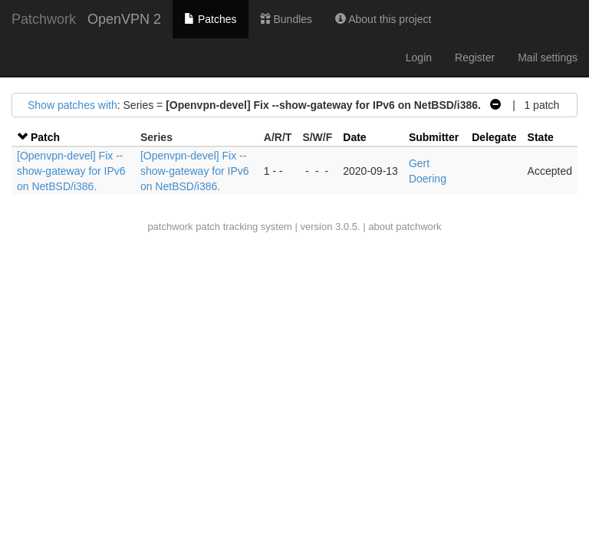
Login (419, 57)
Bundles (286, 19)
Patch (45, 137)
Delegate (494, 137)
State (541, 137)
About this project (383, 19)
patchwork (169, 226)
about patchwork (404, 226)
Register (475, 57)
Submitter (434, 137)
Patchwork (44, 19)
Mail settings (547, 57)
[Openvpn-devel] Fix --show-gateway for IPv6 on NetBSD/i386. (71, 171)
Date (354, 137)
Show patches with (72, 105)
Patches (210, 19)
